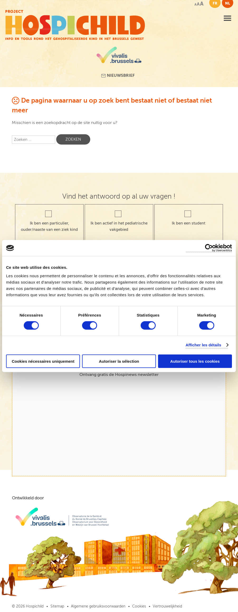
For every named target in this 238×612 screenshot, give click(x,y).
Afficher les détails (203, 345)
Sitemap (57, 606)
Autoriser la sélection (119, 361)
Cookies (139, 606)
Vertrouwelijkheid (167, 606)
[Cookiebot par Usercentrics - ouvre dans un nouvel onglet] (209, 248)
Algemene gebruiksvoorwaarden (98, 606)
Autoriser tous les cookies (195, 361)
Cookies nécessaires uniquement (43, 361)
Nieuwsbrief (118, 75)
